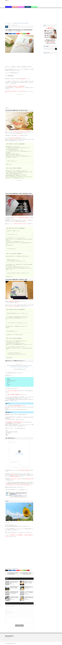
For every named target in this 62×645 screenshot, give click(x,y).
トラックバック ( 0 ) (26, 603)
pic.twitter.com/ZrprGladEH (25, 366)
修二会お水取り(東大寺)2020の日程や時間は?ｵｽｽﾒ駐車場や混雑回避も (13, 573)
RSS (5, 639)
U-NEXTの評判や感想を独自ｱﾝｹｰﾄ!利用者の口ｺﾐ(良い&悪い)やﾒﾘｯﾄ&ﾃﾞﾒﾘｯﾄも (25, 573)
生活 (15, 593)
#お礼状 (29, 365)
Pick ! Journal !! (9, 635)
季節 (13, 593)
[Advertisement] (31, 15)
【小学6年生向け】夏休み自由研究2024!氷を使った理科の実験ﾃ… (14, 597)
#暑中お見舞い (14, 366)
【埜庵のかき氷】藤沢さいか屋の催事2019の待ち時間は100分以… (29, 597)
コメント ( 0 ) (31, 603)
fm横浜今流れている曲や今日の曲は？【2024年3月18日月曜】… (14, 582)
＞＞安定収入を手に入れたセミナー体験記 (50, 43)
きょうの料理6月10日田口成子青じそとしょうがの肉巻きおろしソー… (29, 592)
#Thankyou (19, 366)
